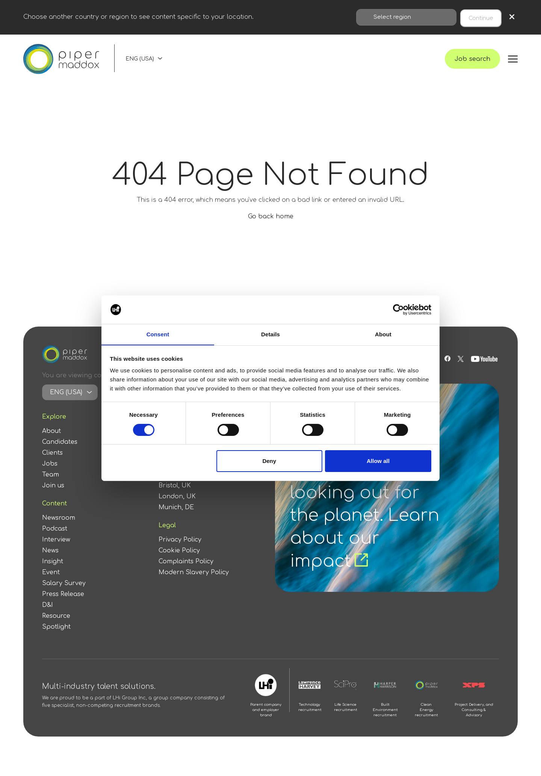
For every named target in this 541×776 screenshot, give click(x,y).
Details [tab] (270, 334)
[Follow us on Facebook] (446, 368)
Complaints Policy (186, 570)
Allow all (378, 461)
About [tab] (383, 334)
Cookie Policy (179, 560)
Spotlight (56, 636)
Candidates (59, 451)
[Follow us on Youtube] (485, 368)
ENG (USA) (139, 63)
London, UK (177, 505)
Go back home (270, 225)
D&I (47, 614)
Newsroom (58, 527)
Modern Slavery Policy (194, 581)
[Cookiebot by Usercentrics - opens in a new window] (398, 309)
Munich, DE (176, 516)
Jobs (49, 473)
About (51, 440)
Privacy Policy (180, 549)
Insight (52, 570)
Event (51, 581)
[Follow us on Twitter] (460, 368)
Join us (53, 495)
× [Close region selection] (512, 16)
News (50, 560)
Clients (52, 462)
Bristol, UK (175, 495)
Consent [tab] (158, 334)
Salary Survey (64, 592)
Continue (480, 16)
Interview (56, 549)
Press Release (63, 603)
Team (50, 484)
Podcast (54, 538)
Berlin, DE (174, 484)
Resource (56, 625)
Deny (269, 461)
